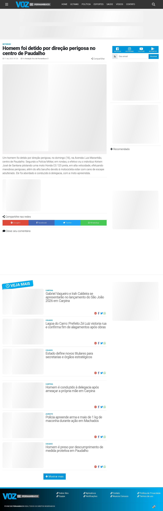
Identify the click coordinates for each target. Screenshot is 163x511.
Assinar (153, 56)
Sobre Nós (62, 493)
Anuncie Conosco (119, 496)
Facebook (117, 49)
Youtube (141, 49)
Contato (115, 493)
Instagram (129, 49)
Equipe (60, 496)
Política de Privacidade (148, 493)
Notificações (90, 496)
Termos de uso (145, 496)
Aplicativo (153, 49)
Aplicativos (89, 493)
